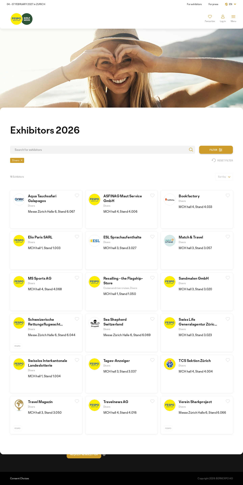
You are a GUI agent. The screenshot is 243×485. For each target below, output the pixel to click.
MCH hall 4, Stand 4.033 (195, 207)
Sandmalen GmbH (194, 278)
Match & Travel (191, 237)
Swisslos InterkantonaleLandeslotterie (47, 362)
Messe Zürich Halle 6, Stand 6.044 (51, 335)
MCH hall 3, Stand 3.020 (195, 289)
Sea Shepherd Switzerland (115, 321)
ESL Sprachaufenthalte (122, 237)
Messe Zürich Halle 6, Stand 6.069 (127, 335)
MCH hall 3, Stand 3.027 (120, 248)
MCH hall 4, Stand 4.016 (120, 412)
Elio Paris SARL (40, 237)
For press (213, 4)
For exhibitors (194, 4)
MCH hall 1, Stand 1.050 (119, 294)
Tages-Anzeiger (116, 360)
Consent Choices (19, 478)
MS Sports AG (39, 278)
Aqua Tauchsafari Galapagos (42, 198)
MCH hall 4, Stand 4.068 (45, 289)
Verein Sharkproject (195, 402)
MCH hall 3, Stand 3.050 (45, 412)
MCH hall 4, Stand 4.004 (196, 371)
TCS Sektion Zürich (195, 360)
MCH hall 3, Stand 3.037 (120, 371)
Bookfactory (189, 196)
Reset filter (222, 160)
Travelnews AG (115, 402)
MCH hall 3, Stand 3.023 (195, 335)
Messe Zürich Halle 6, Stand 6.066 (202, 412)
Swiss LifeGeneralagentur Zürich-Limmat (198, 324)
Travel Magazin (40, 402)
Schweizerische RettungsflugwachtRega (44, 324)
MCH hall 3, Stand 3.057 (195, 248)
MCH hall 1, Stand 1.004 (44, 376)
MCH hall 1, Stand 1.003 (44, 248)
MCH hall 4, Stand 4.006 (120, 211)
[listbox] (224, 176)
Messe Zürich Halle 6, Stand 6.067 (51, 211)
